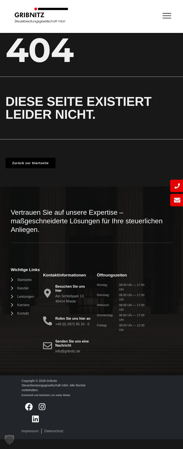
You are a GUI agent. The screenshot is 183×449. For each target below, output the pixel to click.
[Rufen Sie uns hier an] (47, 330)
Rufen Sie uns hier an (73, 328)
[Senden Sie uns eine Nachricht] (47, 355)
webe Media (63, 405)
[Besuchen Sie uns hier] (47, 303)
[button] (9, 439)
